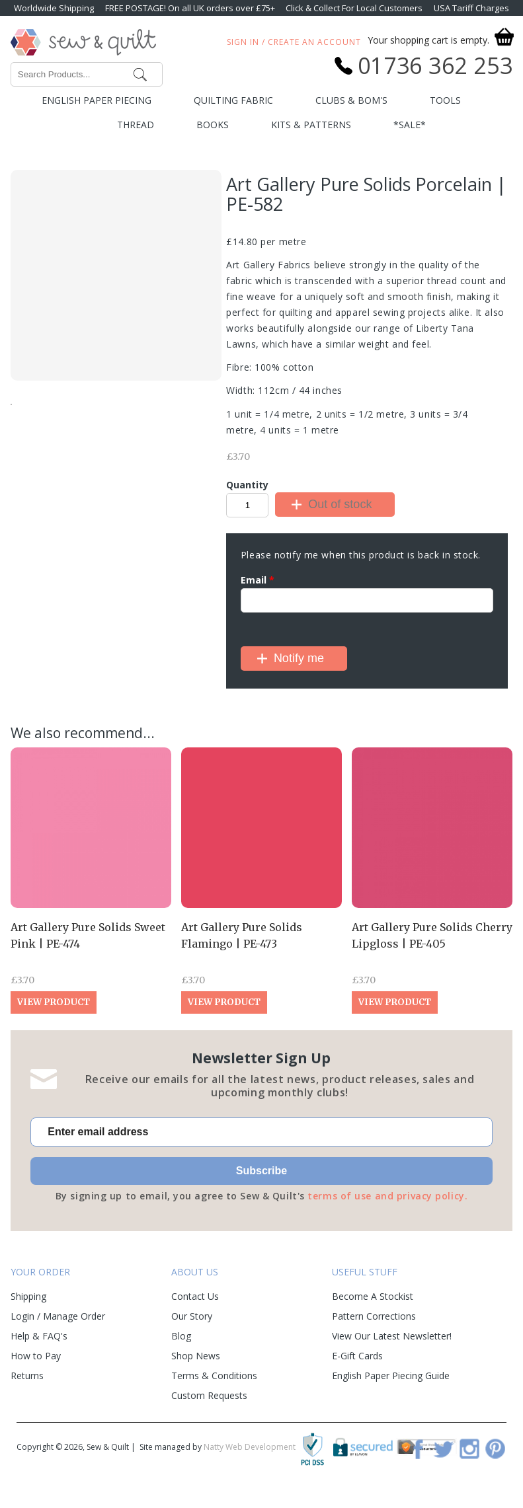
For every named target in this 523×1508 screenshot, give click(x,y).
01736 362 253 (435, 65)
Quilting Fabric (233, 100)
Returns (27, 1375)
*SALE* (409, 124)
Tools (445, 100)
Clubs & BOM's (351, 100)
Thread (135, 124)
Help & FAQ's (39, 1336)
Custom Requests (209, 1395)
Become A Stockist (372, 1296)
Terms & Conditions (214, 1375)
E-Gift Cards (357, 1355)
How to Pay (36, 1355)
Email (257, 580)
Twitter (443, 1448)
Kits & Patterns (311, 124)
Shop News (195, 1355)
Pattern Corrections (374, 1316)
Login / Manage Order (58, 1316)
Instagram (469, 1448)
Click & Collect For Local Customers (354, 8)
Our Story (191, 1316)
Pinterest (495, 1448)
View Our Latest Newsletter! (392, 1336)
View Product (53, 1002)
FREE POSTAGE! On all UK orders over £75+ (190, 8)
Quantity (247, 484)
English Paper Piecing (96, 100)
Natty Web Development (250, 1446)
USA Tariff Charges (471, 8)
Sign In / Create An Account (294, 42)
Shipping (28, 1296)
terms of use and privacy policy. (387, 1195)
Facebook (418, 1448)
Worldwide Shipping (54, 8)
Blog (181, 1336)
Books (212, 124)
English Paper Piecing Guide (391, 1375)
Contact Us (195, 1296)
